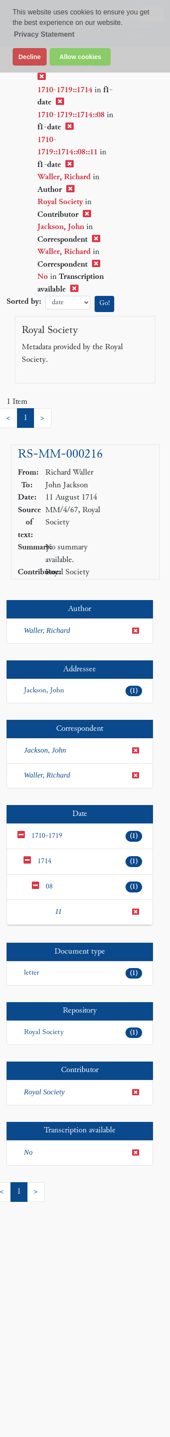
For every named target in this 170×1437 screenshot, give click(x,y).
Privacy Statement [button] (44, 34)
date (67, 302)
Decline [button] (29, 56)
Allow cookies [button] (80, 56)
